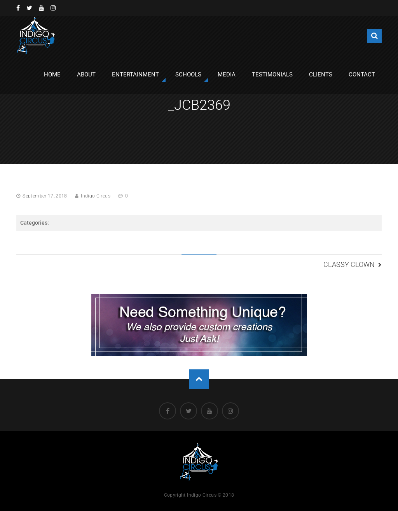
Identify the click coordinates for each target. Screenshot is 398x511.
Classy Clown (349, 264)
